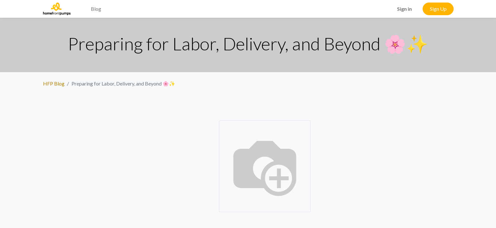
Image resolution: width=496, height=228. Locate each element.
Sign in (404, 9)
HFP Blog (54, 83)
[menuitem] (80, 5)
